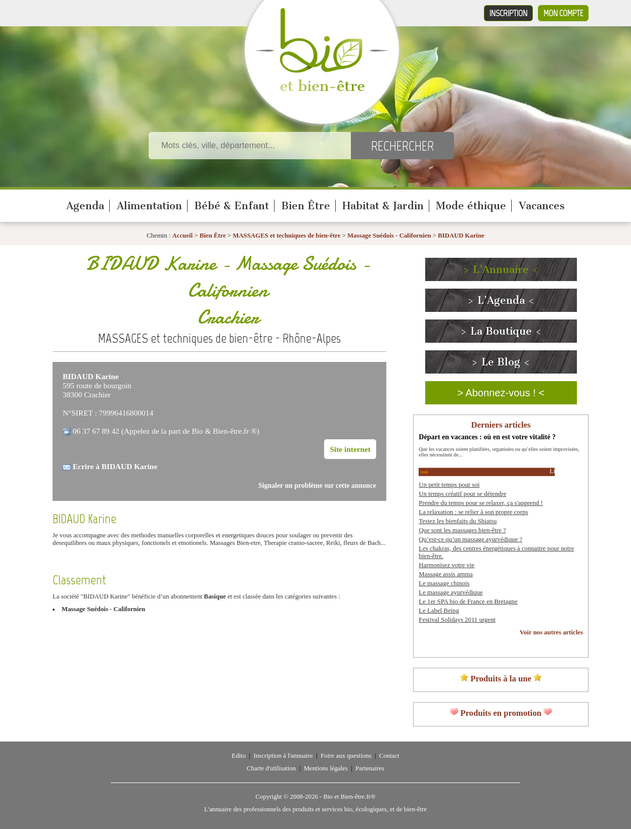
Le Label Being (439, 610)
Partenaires (369, 768)
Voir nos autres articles (551, 632)
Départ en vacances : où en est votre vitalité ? (487, 437)
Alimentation (149, 206)
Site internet (350, 449)
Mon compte (563, 13)
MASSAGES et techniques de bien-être (286, 235)
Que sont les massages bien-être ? (462, 530)
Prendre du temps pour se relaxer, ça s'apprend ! (481, 502)
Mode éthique (471, 206)
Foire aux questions (346, 755)
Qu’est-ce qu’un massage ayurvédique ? (470, 539)
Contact (389, 755)
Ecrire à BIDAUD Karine (115, 466)
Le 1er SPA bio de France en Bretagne (468, 601)
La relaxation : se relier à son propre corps (473, 512)
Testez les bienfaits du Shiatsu (458, 521)
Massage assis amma (446, 574)
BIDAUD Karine (461, 235)
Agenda (85, 206)
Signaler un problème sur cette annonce (317, 485)
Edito (239, 755)
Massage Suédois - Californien (389, 235)
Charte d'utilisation (271, 768)
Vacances (542, 206)
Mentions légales (326, 768)
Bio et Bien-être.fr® (349, 796)
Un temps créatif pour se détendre (462, 493)
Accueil (182, 235)
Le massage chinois (444, 583)
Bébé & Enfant (231, 206)
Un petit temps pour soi (449, 484)
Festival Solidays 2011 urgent (457, 619)
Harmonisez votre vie (446, 565)
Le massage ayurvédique (451, 592)
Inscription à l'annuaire (282, 755)
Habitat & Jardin (383, 206)
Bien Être (305, 206)
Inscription (508, 13)
